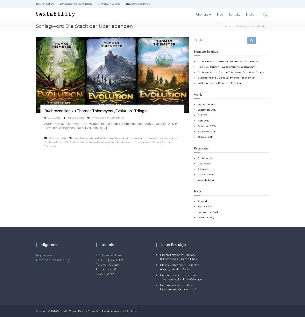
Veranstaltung (206, 179)
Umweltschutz (206, 174)
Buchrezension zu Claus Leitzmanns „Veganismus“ (226, 77)
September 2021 (207, 104)
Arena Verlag (94, 137)
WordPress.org (206, 217)
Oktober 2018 (205, 136)
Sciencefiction (152, 142)
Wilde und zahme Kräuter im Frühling (219, 83)
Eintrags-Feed (205, 206)
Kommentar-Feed (208, 211)
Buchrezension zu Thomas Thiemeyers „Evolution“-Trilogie (95, 111)
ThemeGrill (94, 311)
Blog (220, 14)
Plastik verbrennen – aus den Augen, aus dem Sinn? (227, 66)
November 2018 (207, 131)
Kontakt (234, 14)
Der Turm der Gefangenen (157, 137)
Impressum (44, 255)
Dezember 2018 (207, 126)
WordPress (131, 311)
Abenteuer (80, 137)
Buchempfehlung (113, 137)
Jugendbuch (117, 142)
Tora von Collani (75, 117)
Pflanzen (203, 169)
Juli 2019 (203, 115)
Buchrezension (57, 137)
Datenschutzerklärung (52, 260)
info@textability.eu (109, 255)
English (251, 14)
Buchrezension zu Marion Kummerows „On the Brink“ (228, 61)
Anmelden (203, 201)
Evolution (102, 142)
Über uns (202, 14)
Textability (63, 311)
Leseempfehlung (134, 142)
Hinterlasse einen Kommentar (107, 117)
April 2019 (203, 120)
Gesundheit (204, 163)
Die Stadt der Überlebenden (80, 142)
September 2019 (207, 109)
